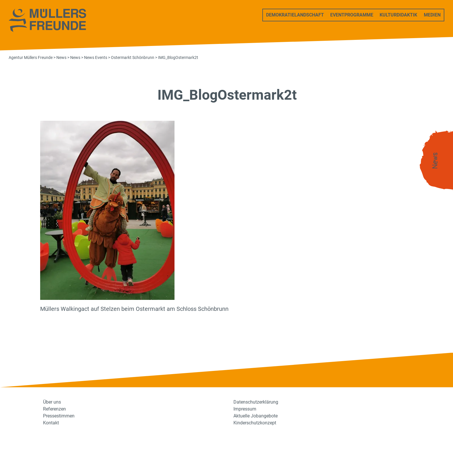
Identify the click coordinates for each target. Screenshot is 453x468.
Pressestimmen (59, 416)
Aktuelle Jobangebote (255, 416)
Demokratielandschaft (295, 15)
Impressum (244, 409)
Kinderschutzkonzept (254, 423)
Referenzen (54, 409)
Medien (432, 15)
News (435, 161)
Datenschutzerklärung (255, 402)
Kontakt (51, 423)
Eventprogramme (351, 15)
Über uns (52, 402)
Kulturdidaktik (398, 15)
